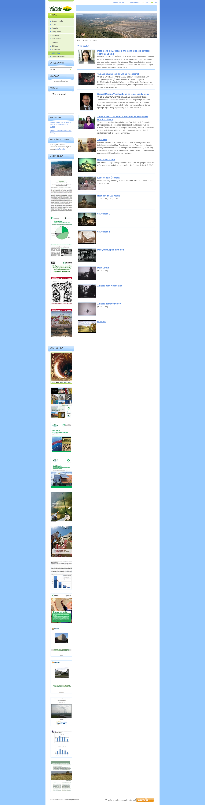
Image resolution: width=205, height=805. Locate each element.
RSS (146, 3)
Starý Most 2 (103, 232)
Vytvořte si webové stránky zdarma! (120, 800)
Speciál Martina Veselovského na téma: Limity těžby (123, 94)
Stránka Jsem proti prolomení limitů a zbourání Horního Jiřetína (60, 124)
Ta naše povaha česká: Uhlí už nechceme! (118, 74)
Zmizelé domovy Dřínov (109, 304)
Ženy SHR (102, 139)
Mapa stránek (134, 3)
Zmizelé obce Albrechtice (109, 286)
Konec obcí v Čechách (108, 178)
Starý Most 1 (103, 214)
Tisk (155, 3)
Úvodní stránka (82, 40)
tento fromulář (60, 149)
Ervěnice (101, 321)
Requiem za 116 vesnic (108, 196)
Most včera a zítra (106, 159)
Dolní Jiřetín (103, 268)
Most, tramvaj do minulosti (110, 250)
